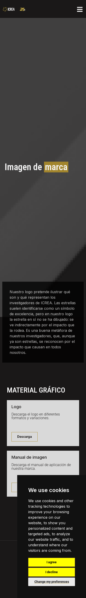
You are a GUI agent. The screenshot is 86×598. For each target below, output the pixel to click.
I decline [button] (51, 572)
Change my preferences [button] (51, 582)
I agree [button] (52, 562)
